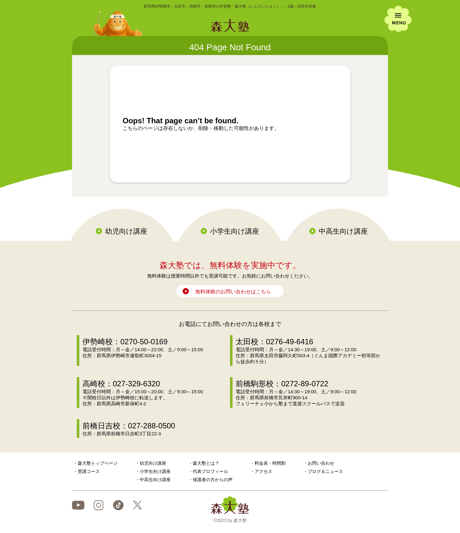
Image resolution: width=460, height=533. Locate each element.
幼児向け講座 (126, 231)
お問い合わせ (321, 463)
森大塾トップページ (98, 463)
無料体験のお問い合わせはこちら (233, 291)
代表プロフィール (210, 471)
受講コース (89, 471)
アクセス (263, 471)
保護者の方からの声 (213, 479)
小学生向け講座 (234, 231)
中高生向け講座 (343, 231)
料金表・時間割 (270, 463)
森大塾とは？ (206, 463)
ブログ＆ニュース (325, 471)
